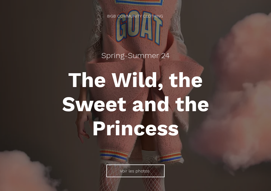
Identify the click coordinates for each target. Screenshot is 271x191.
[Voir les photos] (135, 170)
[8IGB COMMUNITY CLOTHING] (135, 16)
